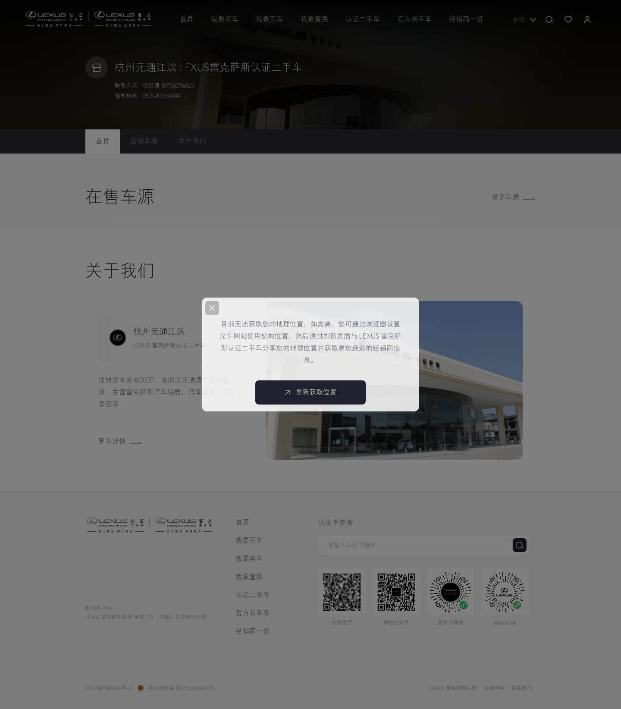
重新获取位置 (310, 392)
